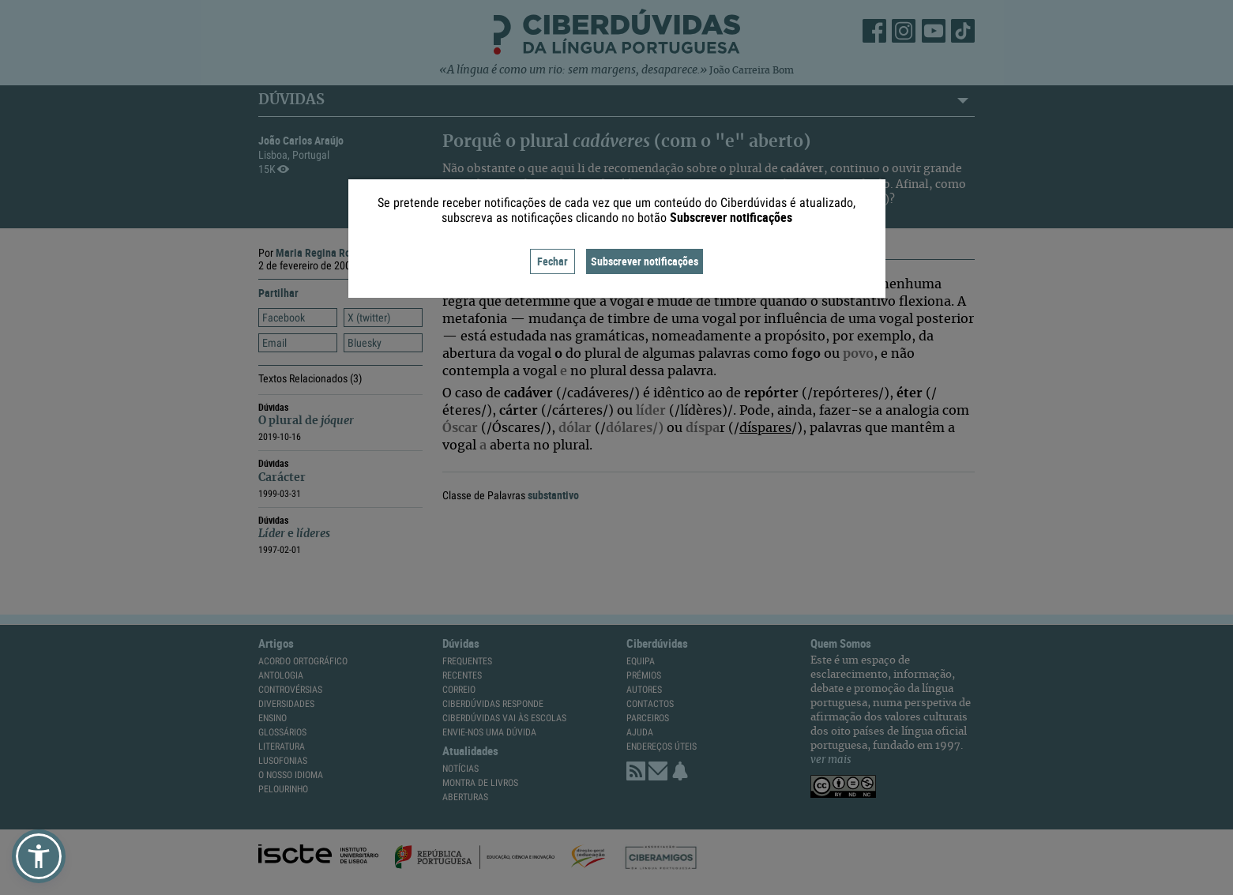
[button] (39, 856)
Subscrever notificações (644, 261)
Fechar (552, 261)
